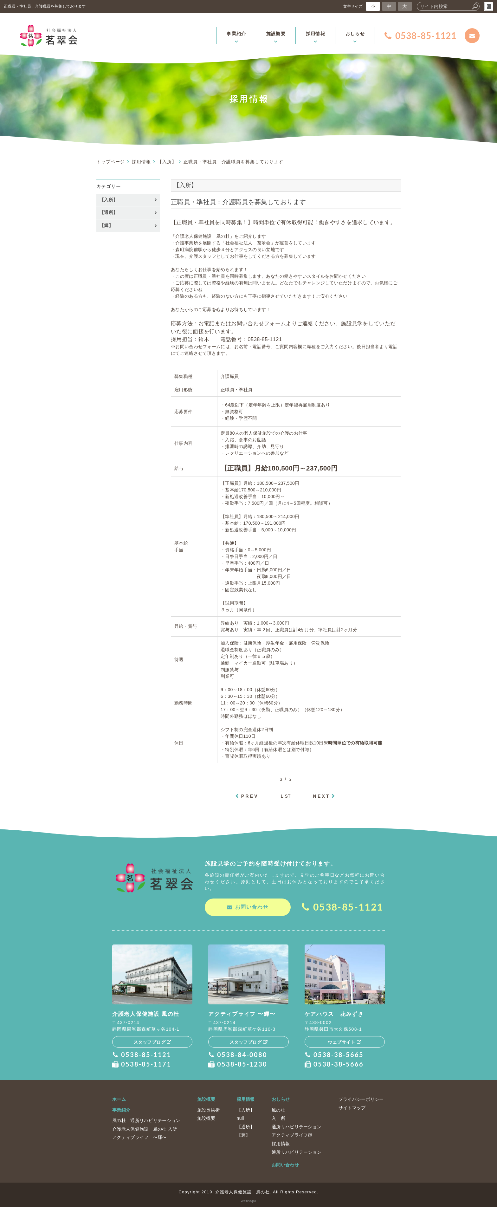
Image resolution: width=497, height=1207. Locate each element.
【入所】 (109, 199)
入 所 (278, 1117)
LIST (286, 796)
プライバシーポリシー (361, 1098)
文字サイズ (353, 6)
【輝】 (106, 225)
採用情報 (246, 1098)
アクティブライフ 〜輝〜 (139, 1136)
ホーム (119, 1098)
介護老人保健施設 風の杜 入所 (144, 1128)
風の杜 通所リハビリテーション (146, 1120)
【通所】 (109, 212)
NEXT (321, 796)
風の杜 (278, 1109)
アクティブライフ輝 (292, 1134)
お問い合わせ (285, 1164)
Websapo (248, 1201)
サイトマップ (352, 1107)
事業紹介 (121, 1109)
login (488, 6)
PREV (250, 796)
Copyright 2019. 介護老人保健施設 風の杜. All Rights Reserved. (248, 1191)
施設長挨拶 (208, 1109)
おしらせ (281, 1098)
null (240, 1117)
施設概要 (206, 1098)
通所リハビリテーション (296, 1126)
